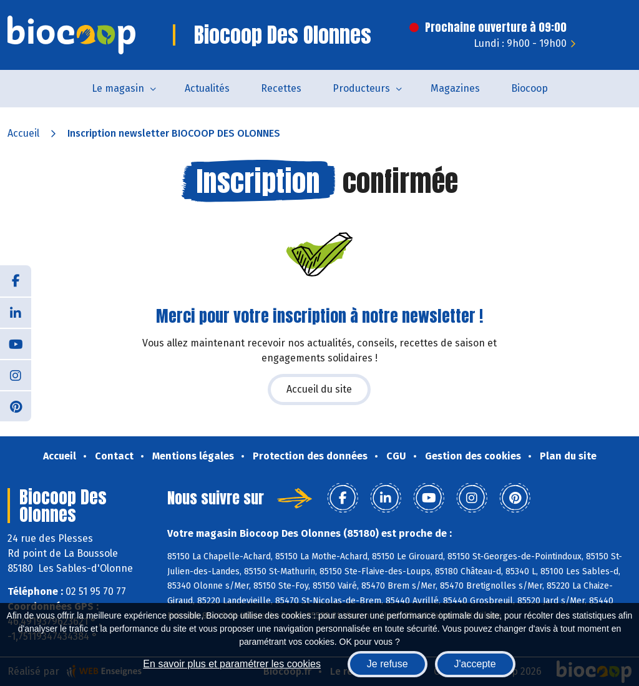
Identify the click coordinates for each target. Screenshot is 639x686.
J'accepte (475, 664)
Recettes (281, 88)
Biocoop (529, 88)
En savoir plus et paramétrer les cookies (232, 664)
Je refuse (387, 664)
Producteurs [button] (361, 88)
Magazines (455, 88)
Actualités (207, 88)
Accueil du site (319, 389)
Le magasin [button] (118, 88)
